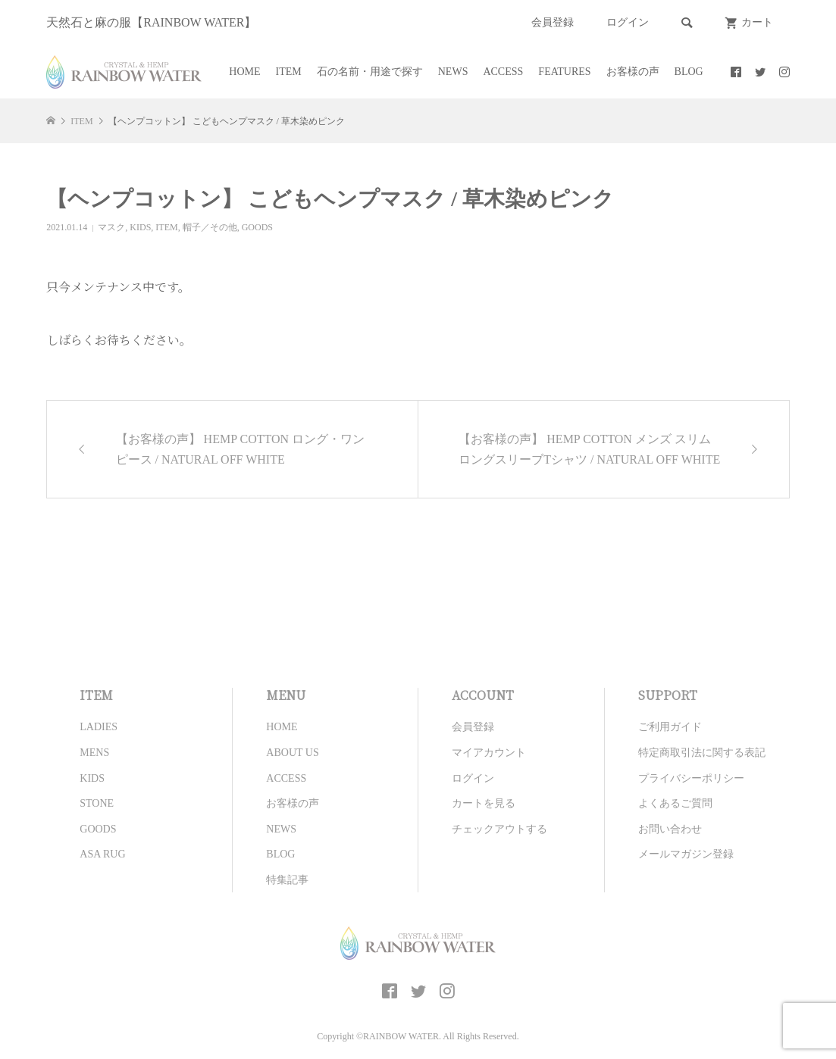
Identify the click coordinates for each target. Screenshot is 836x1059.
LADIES (98, 727)
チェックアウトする (499, 829)
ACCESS (503, 71)
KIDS (140, 227)
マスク (111, 227)
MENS (94, 752)
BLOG (689, 71)
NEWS (453, 71)
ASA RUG (102, 854)
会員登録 (552, 22)
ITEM (289, 71)
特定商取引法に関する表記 (702, 752)
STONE (97, 803)
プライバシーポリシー (691, 778)
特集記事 (287, 880)
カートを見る (483, 803)
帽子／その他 (210, 227)
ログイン (627, 22)
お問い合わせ (670, 829)
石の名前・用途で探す (370, 71)
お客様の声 (632, 71)
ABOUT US (292, 752)
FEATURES (564, 71)
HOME (244, 71)
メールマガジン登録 (686, 854)
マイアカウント (489, 752)
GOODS (257, 227)
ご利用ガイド (670, 727)
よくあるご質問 (675, 803)
